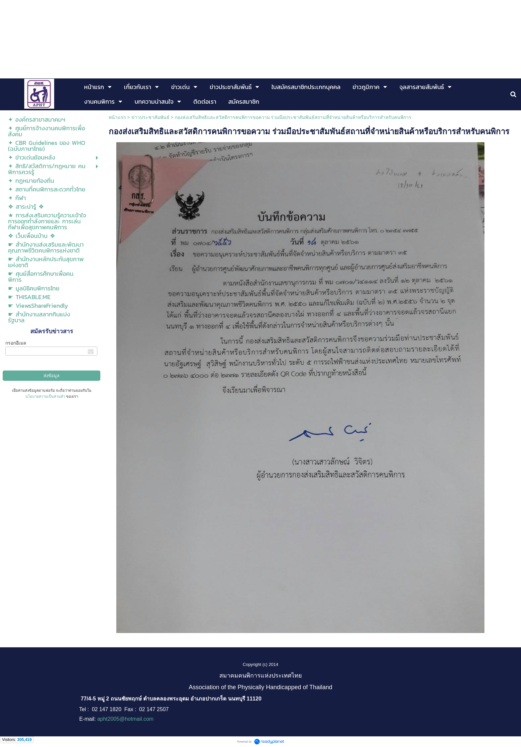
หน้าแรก (117, 117)
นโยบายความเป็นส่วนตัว (45, 396)
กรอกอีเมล (15, 343)
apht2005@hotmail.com (125, 719)
